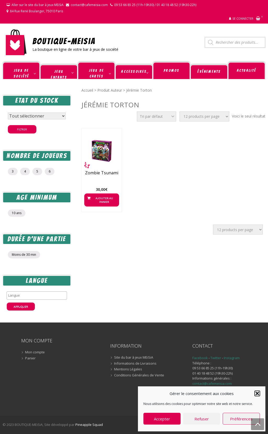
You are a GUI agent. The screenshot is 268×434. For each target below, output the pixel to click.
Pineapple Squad (89, 424)
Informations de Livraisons (135, 363)
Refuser (201, 418)
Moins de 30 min (24, 254)
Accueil (87, 90)
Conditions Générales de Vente (139, 375)
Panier (30, 358)
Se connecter (242, 18)
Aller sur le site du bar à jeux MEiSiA (38, 5)
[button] (257, 393)
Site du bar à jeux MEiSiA (133, 357)
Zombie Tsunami (101, 172)
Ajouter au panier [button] (104, 200)
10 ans (16, 213)
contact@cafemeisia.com (89, 5)
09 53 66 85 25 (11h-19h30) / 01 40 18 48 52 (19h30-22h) (155, 5)
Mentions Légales (128, 369)
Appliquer (21, 306)
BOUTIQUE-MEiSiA (64, 41)
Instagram (232, 357)
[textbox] (38, 295)
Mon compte (35, 352)
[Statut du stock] (37, 116)
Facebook (200, 357)
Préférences (241, 418)
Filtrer (22, 129)
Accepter (162, 418)
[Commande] (156, 116)
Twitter (216, 357)
